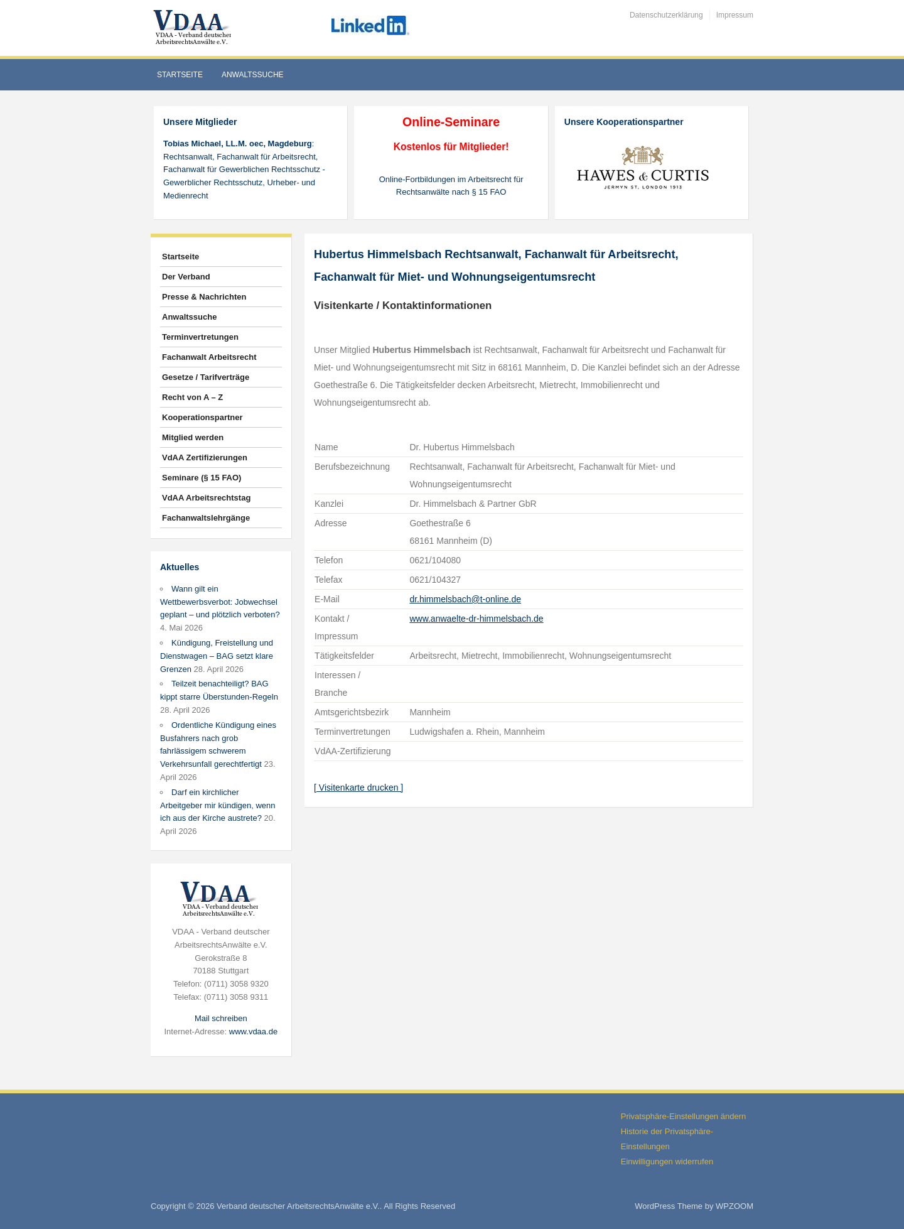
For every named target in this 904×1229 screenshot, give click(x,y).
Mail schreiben (221, 1018)
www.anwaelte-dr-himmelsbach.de (476, 619)
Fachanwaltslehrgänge (206, 517)
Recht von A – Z (192, 397)
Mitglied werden (192, 437)
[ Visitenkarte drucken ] (358, 787)
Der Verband (186, 276)
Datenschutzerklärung (666, 15)
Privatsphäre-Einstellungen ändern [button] (683, 1116)
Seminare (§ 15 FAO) (201, 477)
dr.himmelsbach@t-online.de (465, 599)
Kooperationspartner (202, 417)
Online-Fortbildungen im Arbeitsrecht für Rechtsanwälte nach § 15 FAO (451, 186)
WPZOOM (734, 1206)
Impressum (734, 15)
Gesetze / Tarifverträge (205, 377)
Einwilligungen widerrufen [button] (667, 1161)
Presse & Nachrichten (204, 296)
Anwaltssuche (253, 74)
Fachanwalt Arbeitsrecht (209, 357)
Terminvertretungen (200, 337)
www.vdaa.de (253, 1031)
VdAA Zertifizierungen (204, 457)
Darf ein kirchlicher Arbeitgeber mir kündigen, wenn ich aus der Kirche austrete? (218, 805)
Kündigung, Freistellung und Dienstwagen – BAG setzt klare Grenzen (216, 656)
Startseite (180, 74)
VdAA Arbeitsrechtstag (206, 497)
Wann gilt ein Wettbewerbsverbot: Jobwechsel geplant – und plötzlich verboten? (220, 602)
